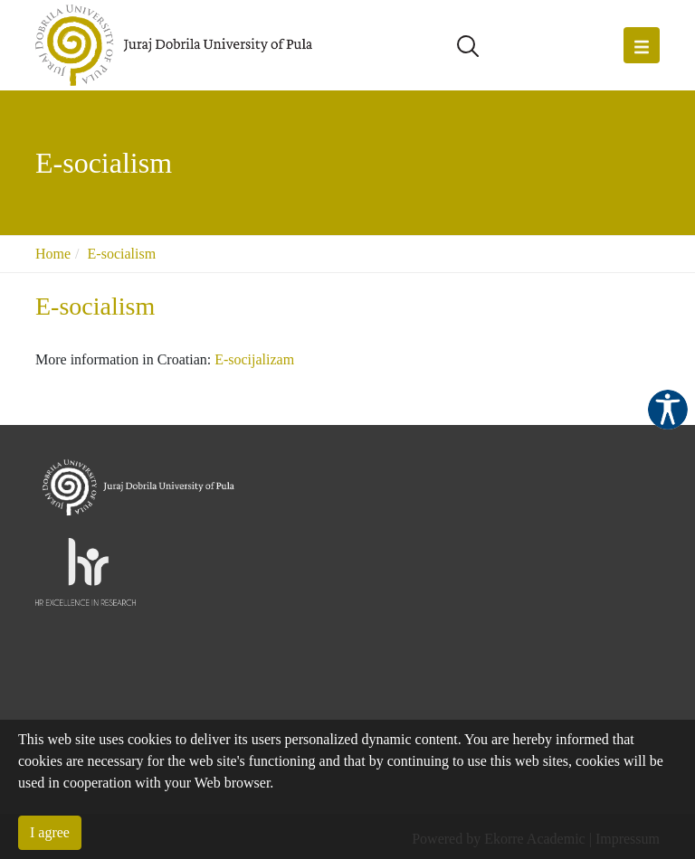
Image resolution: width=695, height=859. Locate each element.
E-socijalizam (254, 359)
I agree (50, 832)
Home (53, 253)
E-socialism (122, 253)
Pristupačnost (668, 410)
